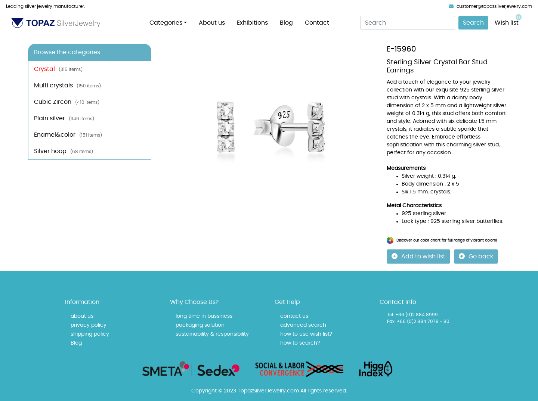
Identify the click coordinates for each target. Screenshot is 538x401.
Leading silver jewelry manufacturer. (45, 6)
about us (82, 316)
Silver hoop (63, 151)
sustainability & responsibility (212, 334)
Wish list (508, 20)
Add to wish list (418, 256)
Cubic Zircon (66, 102)
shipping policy (90, 334)
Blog (286, 23)
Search (473, 23)
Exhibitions (252, 23)
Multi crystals (67, 85)
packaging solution (200, 325)
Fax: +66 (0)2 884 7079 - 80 (418, 321)
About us (212, 23)
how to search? (300, 343)
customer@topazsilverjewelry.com (490, 6)
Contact (317, 23)
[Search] (407, 23)
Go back (476, 256)
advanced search (303, 325)
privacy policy (88, 325)
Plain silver (64, 118)
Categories (165, 23)
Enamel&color (68, 135)
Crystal (58, 69)
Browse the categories (67, 52)
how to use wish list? (306, 334)
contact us (294, 316)
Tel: (390, 315)
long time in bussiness (204, 316)
